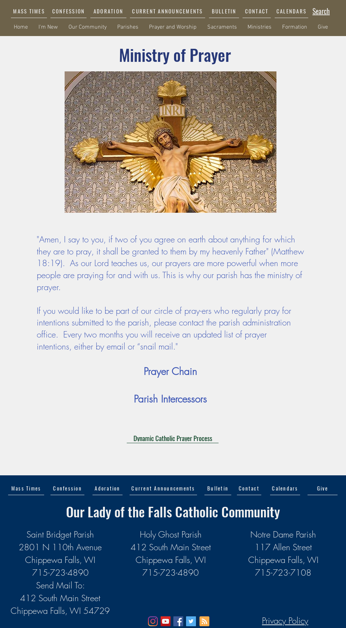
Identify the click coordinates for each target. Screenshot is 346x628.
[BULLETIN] (224, 11)
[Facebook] (178, 621)
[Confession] (67, 488)
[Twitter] (191, 621)
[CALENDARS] (291, 11)
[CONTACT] (257, 11)
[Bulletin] (217, 488)
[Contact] (249, 488)
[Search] (321, 11)
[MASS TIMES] (29, 11)
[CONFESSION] (68, 11)
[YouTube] (166, 621)
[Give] (323, 488)
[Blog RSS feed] (204, 621)
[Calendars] (285, 488)
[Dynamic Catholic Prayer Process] (173, 438)
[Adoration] (108, 488)
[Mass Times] (26, 488)
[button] (167, 11)
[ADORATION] (108, 11)
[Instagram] (153, 621)
